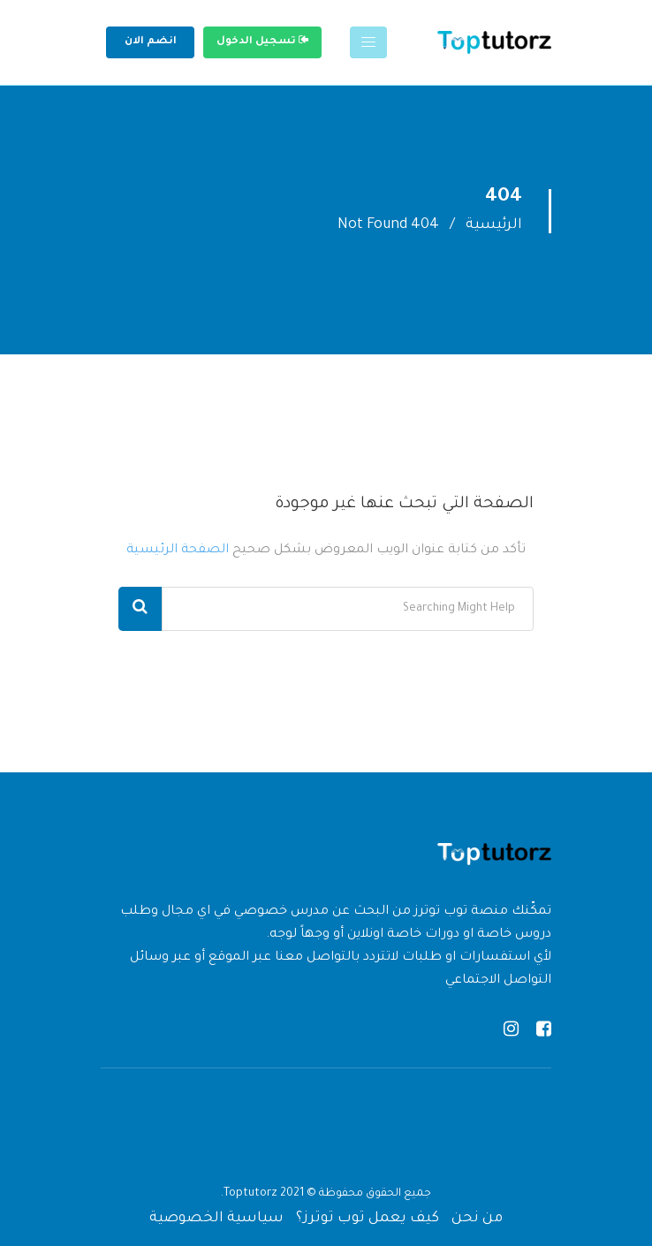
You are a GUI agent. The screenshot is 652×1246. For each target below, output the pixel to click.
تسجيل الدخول (262, 41)
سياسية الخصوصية (216, 1219)
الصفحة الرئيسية (177, 550)
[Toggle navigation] (368, 42)
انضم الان (151, 42)
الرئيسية (494, 225)
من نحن (477, 1219)
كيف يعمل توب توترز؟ (367, 1219)
